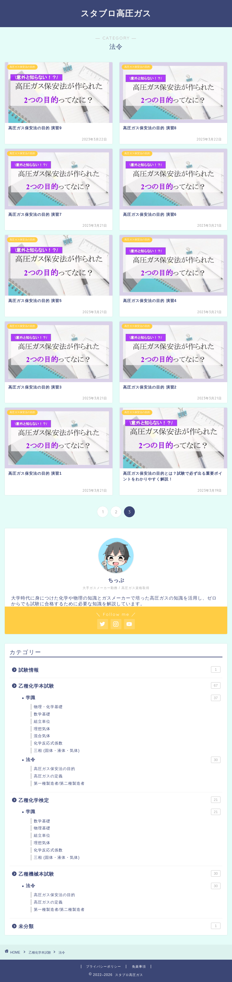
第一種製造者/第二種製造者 (59, 783)
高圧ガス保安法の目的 (54, 769)
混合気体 (42, 736)
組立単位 (42, 721)
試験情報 (119, 669)
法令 (123, 760)
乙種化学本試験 (119, 685)
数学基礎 (42, 714)
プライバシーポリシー (103, 966)
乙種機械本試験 (119, 873)
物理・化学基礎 (48, 707)
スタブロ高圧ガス (116, 13)
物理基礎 (42, 828)
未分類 (119, 926)
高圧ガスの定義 (48, 776)
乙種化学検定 (119, 800)
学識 (123, 698)
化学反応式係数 (48, 743)
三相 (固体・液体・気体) (57, 750)
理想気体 (42, 729)
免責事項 (139, 966)
